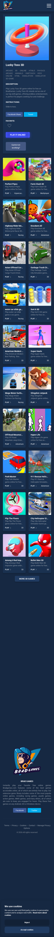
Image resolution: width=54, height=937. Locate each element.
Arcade (9, 70)
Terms (7, 825)
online (9, 76)
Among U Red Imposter (15, 560)
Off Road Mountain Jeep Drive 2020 (21, 435)
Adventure (45, 235)
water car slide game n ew (17, 309)
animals (19, 73)
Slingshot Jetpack (39, 393)
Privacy (14, 825)
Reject (27, 922)
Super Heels (36, 351)
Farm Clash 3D (37, 184)
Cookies (23, 825)
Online (23, 70)
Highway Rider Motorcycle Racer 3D (21, 226)
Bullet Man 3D (37, 560)
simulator (40, 76)
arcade (9, 73)
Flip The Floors (12, 518)
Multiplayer (44, 193)
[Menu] (49, 5)
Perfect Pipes (11, 184)
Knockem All (36, 226)
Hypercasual (18, 193)
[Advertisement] (27, 662)
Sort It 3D (35, 309)
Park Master (10, 476)
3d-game (10, 79)
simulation (27, 76)
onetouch (30, 73)
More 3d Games (27, 579)
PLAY (7, 193)
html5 (32, 70)
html (17, 76)
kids (40, 73)
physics (41, 70)
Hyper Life (35, 435)
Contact (32, 825)
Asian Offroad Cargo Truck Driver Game (23, 267)
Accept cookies (27, 930)
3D (16, 70)
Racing (20, 235)
